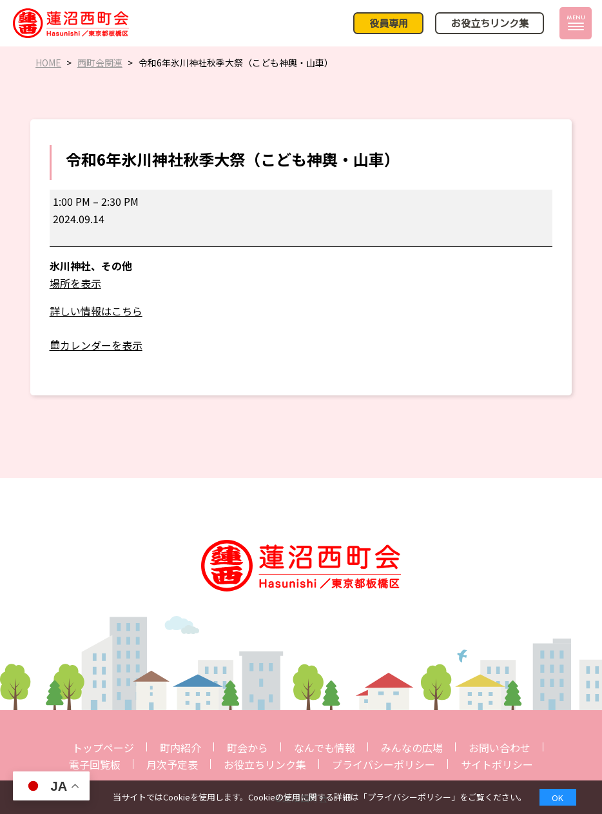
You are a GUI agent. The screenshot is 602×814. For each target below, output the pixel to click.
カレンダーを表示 (101, 345)
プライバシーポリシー (383, 764)
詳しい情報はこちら (96, 311)
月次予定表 (172, 764)
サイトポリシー (497, 764)
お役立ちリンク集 (265, 764)
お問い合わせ (499, 747)
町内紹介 (180, 747)
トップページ (103, 747)
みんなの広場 (412, 747)
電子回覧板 (95, 764)
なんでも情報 (324, 747)
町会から (247, 747)
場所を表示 (75, 283)
